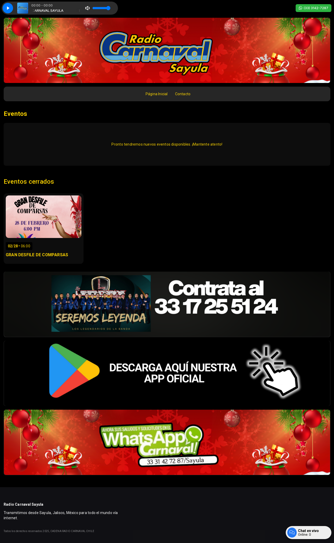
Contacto (183, 94)
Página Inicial (157, 94)
